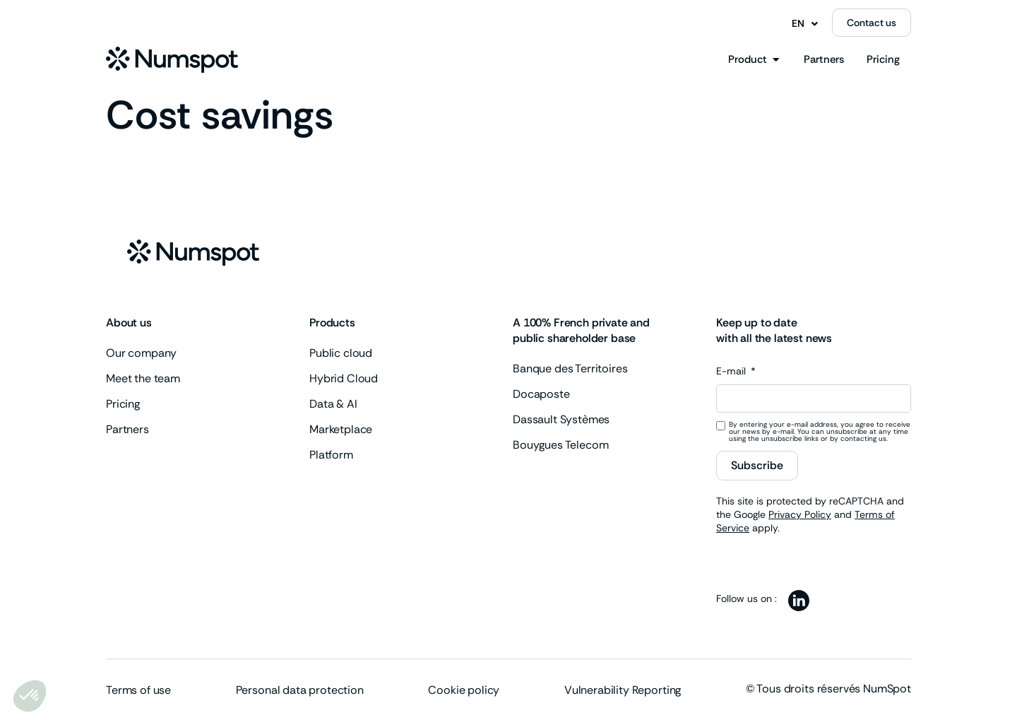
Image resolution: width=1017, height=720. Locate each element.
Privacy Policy (799, 514)
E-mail (732, 371)
